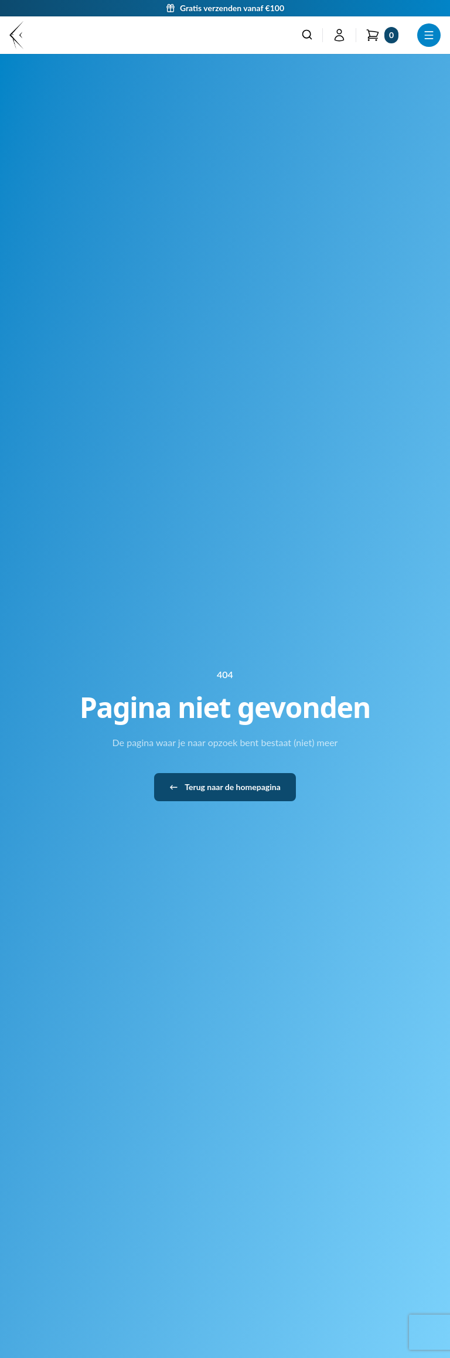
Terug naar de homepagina (225, 787)
